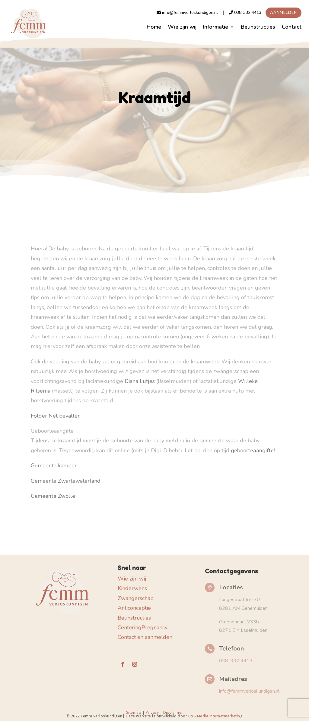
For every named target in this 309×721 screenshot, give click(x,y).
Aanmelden (283, 12)
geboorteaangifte (251, 441)
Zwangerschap (136, 595)
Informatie (215, 26)
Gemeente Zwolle (53, 486)
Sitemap (134, 712)
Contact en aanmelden (145, 634)
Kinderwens (132, 585)
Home (154, 26)
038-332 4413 (245, 12)
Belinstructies (258, 26)
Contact (291, 26)
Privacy (152, 712)
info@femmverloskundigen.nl (187, 12)
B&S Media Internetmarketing (215, 716)
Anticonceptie (134, 605)
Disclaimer (173, 712)
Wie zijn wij (182, 26)
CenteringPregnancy (142, 625)
